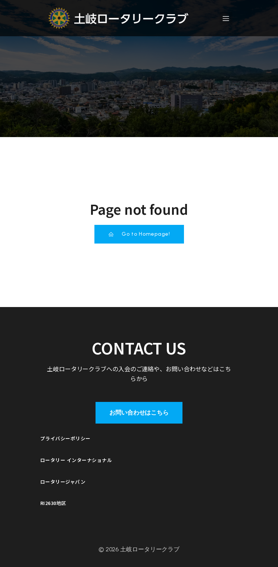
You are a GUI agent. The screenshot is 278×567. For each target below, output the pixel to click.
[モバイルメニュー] (226, 18)
